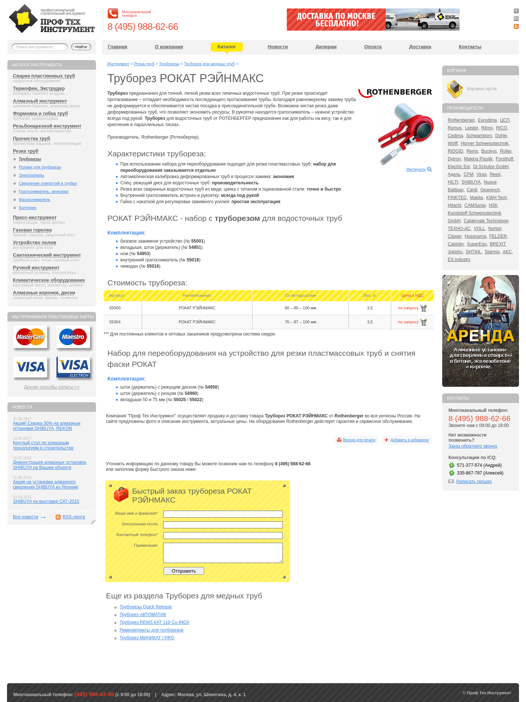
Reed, (496, 174)
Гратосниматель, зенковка (43, 191)
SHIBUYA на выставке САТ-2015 (46, 501)
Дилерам (326, 46)
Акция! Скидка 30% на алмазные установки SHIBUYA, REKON (46, 426)
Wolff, (453, 143)
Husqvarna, (476, 236)
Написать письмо (474, 481)
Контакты (470, 46)
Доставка (420, 46)
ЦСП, (505, 120)
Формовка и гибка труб (40, 113)
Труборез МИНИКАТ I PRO (147, 637)
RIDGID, (456, 151)
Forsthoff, (505, 158)
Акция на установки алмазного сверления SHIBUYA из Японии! (45, 484)
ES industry (459, 259)
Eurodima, (488, 120)
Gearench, (491, 189)
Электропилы (31, 175)
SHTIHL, (474, 251)
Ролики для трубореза (40, 167)
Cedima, (456, 135)
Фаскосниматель (34, 199)
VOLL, (480, 228)
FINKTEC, (458, 197)
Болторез (28, 207)
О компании (169, 46)
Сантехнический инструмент (47, 255)
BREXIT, (498, 244)
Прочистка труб (31, 138)
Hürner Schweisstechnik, (485, 143)
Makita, (477, 197)
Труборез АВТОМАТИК (143, 614)
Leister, (472, 128)
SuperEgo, (477, 244)
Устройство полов (34, 242)
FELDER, (498, 236)
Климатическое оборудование (49, 280)
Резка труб (25, 151)
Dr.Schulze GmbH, (491, 166)
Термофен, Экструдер (39, 88)
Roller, (506, 151)
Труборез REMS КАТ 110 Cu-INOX (155, 622)
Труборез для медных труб (209, 64)
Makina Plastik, (479, 158)
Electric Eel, (459, 166)
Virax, (482, 174)
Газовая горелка (32, 230)
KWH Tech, (497, 197)
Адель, (455, 174)
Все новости (25, 516)
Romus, (455, 128)
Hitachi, (455, 205)
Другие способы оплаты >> (52, 387)
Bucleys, (489, 151)
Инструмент (118, 64)
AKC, (508, 251)
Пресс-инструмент (34, 217)
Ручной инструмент (36, 267)
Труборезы (30, 159)
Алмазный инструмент (40, 101)
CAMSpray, (475, 205)
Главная (117, 46)
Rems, (473, 151)
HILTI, (454, 182)
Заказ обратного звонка (472, 446)
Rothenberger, (462, 120)
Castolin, (456, 244)
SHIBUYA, (471, 182)
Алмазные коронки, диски (44, 292)
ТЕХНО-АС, (460, 228)
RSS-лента (73, 516)
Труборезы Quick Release (146, 606)
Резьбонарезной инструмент (47, 126)
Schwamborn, (479, 135)
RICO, (502, 128)
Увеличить (416, 169)
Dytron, (455, 158)
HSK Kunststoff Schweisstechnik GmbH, (474, 213)
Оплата (373, 46)
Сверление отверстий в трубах (48, 183)
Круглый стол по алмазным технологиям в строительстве (43, 445)
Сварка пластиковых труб (44, 76)
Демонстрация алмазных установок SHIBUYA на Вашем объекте (49, 465)
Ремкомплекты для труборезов (151, 630)
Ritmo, (487, 128)
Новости (278, 46)
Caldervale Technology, (486, 220)
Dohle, (501, 135)
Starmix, (493, 251)
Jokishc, (456, 251)
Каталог (226, 46)
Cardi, (472, 189)
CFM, (469, 174)
